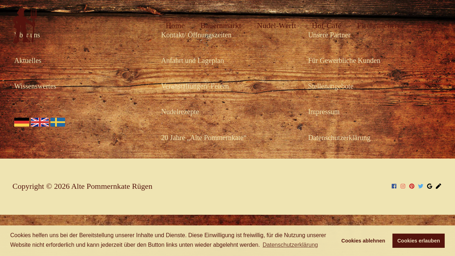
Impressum (324, 112)
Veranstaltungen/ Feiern (195, 86)
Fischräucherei (380, 25)
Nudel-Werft (276, 25)
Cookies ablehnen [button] (363, 241)
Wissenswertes (35, 86)
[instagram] (403, 186)
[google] (430, 186)
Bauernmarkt (220, 25)
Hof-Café (326, 25)
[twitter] (421, 186)
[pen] (439, 186)
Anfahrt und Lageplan (192, 60)
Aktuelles (28, 60)
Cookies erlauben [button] (418, 241)
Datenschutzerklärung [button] (290, 245)
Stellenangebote (331, 86)
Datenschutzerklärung (339, 138)
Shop (427, 25)
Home (175, 25)
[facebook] (394, 186)
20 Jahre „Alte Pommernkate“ (203, 138)
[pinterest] (412, 186)
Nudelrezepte (180, 112)
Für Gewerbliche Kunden (344, 60)
